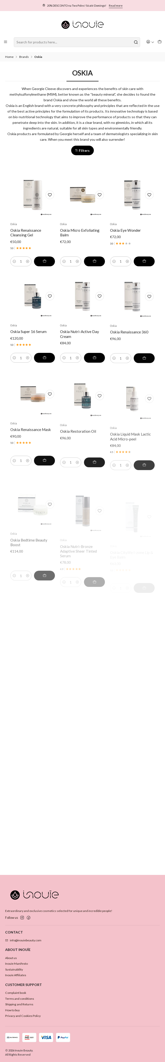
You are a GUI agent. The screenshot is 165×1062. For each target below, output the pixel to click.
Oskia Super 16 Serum (28, 354)
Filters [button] (82, 150)
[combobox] (77, 42)
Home (9, 56)
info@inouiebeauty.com (23, 940)
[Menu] (6, 42)
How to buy (12, 1010)
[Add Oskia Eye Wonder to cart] (144, 278)
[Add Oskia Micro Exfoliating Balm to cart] (94, 272)
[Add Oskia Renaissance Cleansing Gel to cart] (44, 267)
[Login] (150, 42)
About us (11, 958)
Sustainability (14, 969)
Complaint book (15, 993)
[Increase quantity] (27, 267)
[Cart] (159, 42)
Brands (24, 56)
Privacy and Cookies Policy (23, 1016)
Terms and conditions (19, 998)
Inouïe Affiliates (15, 975)
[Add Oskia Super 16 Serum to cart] (44, 380)
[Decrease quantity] (14, 267)
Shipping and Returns (19, 1004)
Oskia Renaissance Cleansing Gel (25, 238)
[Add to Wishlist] (50, 200)
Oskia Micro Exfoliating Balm (79, 243)
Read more (116, 5)
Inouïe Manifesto (16, 963)
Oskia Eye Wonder (125, 247)
